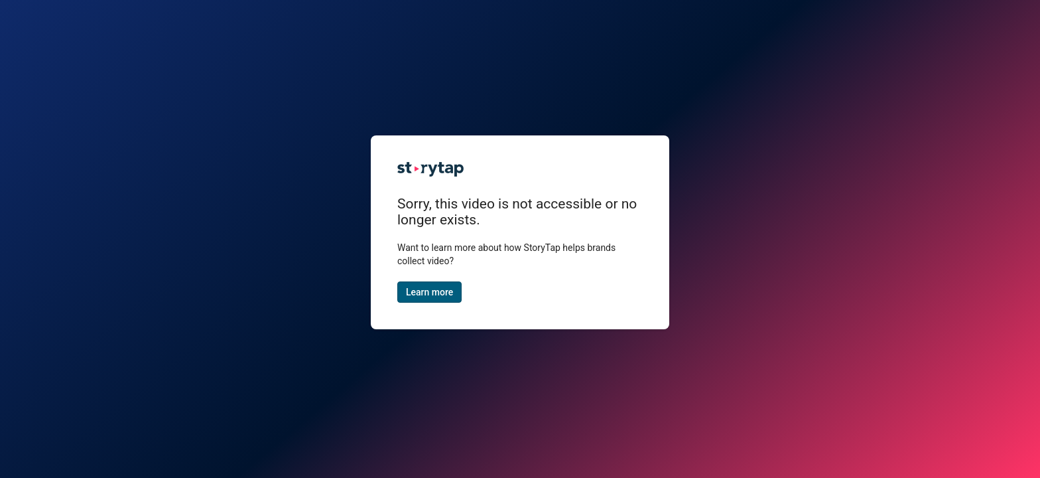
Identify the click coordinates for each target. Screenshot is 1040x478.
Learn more (429, 292)
